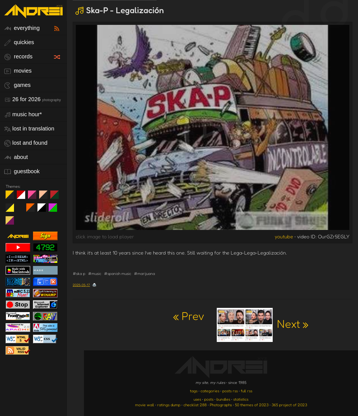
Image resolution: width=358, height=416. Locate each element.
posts (208, 399)
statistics (240, 399)
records (18, 56)
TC (12, 223)
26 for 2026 (32, 99)
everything (22, 28)
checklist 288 (195, 404)
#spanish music (117, 273)
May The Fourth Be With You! (12, 210)
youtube (284, 236)
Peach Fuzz (45, 197)
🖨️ (94, 285)
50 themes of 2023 (251, 404)
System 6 (44, 210)
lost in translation (29, 128)
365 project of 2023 (289, 404)
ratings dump (168, 404)
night (12, 197)
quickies (19, 42)
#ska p (79, 273)
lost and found (26, 143)
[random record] (57, 56)
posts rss (230, 390)
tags (193, 390)
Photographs (221, 404)
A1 (55, 210)
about (16, 157)
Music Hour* (23, 114)
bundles (223, 399)
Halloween (32, 210)
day (23, 197)
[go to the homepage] (33, 15)
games (17, 85)
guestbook (22, 171)
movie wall (144, 404)
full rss (246, 390)
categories (210, 390)
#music (94, 273)
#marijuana (144, 273)
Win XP (21, 207)
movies (18, 71)
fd (34, 197)
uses (197, 399)
